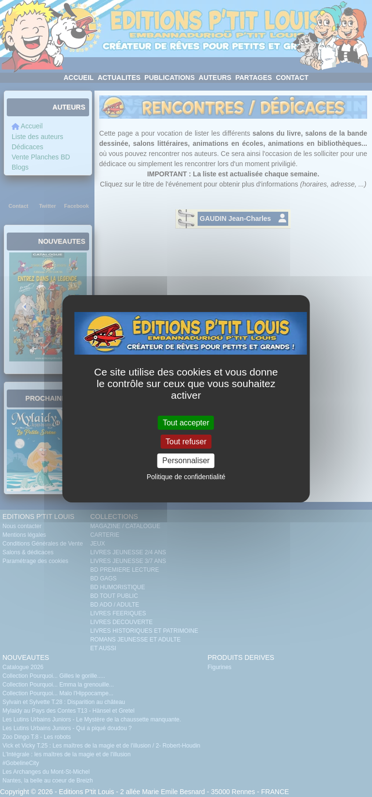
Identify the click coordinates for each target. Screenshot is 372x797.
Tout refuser (186, 442)
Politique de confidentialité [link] (186, 477)
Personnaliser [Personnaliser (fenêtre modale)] (186, 460)
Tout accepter (186, 423)
